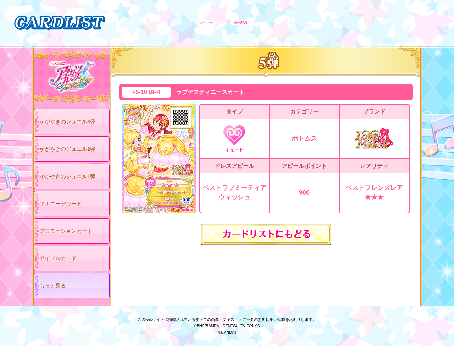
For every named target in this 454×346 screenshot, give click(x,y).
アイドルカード (58, 258)
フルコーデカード (60, 204)
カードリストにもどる (266, 234)
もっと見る (52, 285)
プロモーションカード (66, 231)
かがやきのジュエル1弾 (67, 176)
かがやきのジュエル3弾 (67, 122)
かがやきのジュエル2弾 (67, 149)
